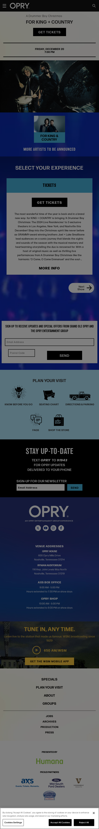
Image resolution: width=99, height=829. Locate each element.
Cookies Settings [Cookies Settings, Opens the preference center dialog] (13, 822)
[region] (49, 818)
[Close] (93, 813)
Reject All (84, 822)
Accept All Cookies (60, 822)
